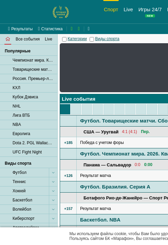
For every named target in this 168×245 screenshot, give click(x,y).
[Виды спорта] (92, 39)
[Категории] (64, 39)
